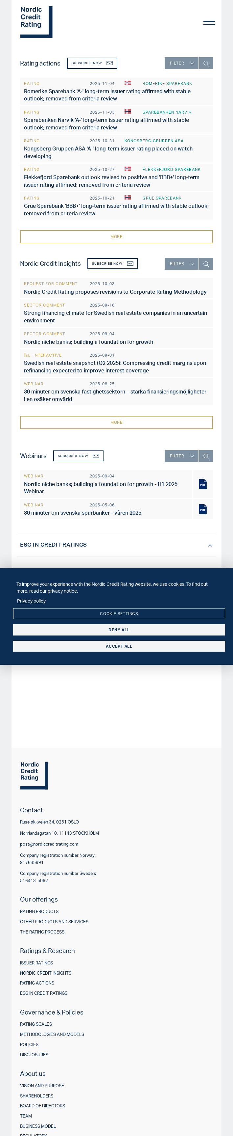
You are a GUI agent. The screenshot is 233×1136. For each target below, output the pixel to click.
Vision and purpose (42, 1085)
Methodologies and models (52, 1034)
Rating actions (37, 983)
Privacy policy (31, 601)
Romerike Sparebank (167, 83)
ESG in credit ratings (43, 993)
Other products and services (54, 921)
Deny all (118, 629)
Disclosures (34, 1054)
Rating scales (36, 1024)
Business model (38, 1126)
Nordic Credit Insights (45, 973)
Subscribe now (92, 63)
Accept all (119, 646)
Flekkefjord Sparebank (172, 169)
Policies (29, 1044)
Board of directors (42, 1105)
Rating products (39, 911)
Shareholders (36, 1096)
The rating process (42, 932)
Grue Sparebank (162, 198)
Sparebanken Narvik (167, 112)
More (116, 236)
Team (26, 1116)
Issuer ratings (36, 962)
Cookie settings (119, 613)
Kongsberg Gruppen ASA (154, 140)
